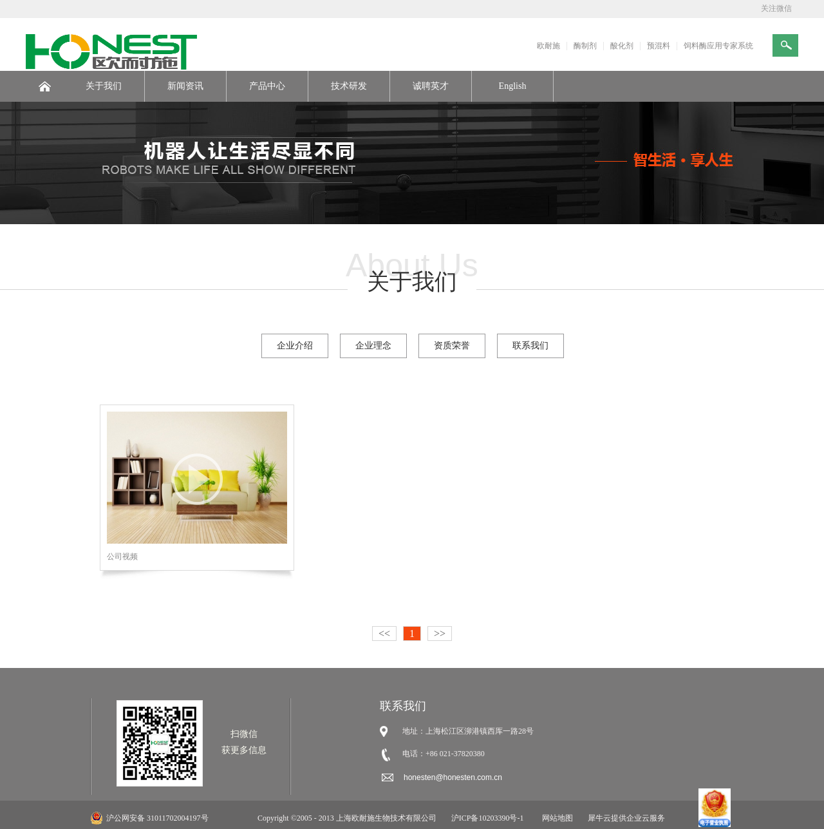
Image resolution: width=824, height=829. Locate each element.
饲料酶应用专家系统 (718, 45)
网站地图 (555, 818)
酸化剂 (621, 45)
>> (439, 633)
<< (384, 633)
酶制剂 (585, 45)
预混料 (658, 45)
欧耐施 (548, 45)
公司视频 (122, 556)
